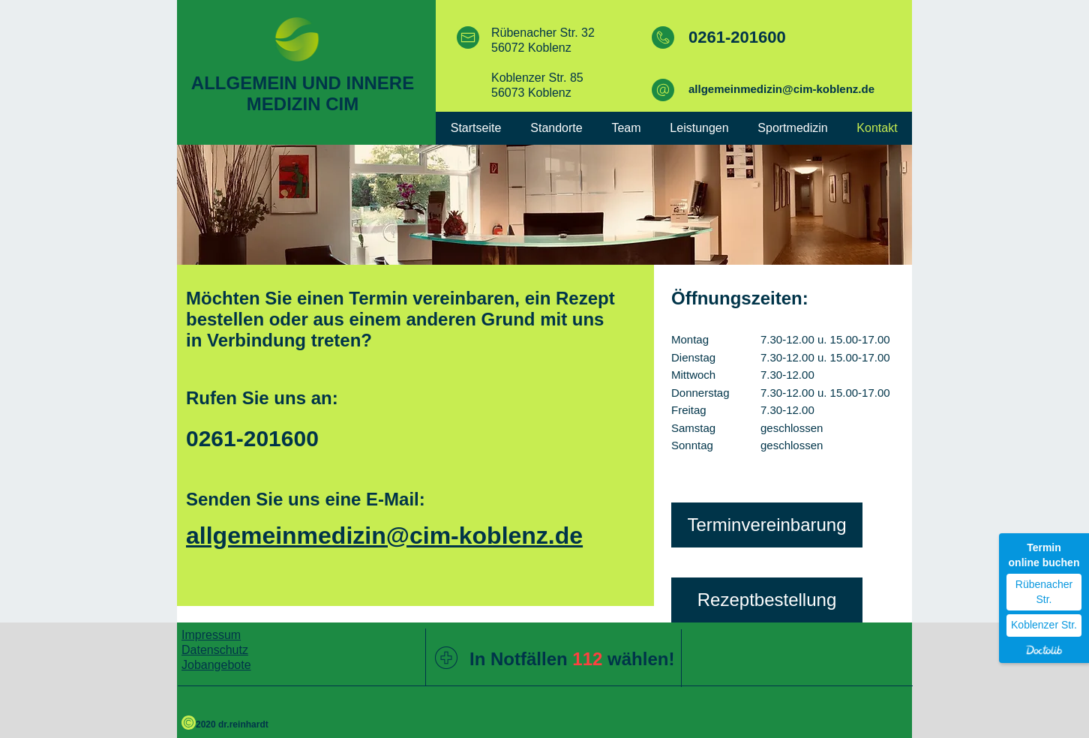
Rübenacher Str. (1044, 591)
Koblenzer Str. (1044, 625)
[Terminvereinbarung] (766, 525)
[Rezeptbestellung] (766, 600)
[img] (544, 205)
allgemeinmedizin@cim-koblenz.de (781, 88)
